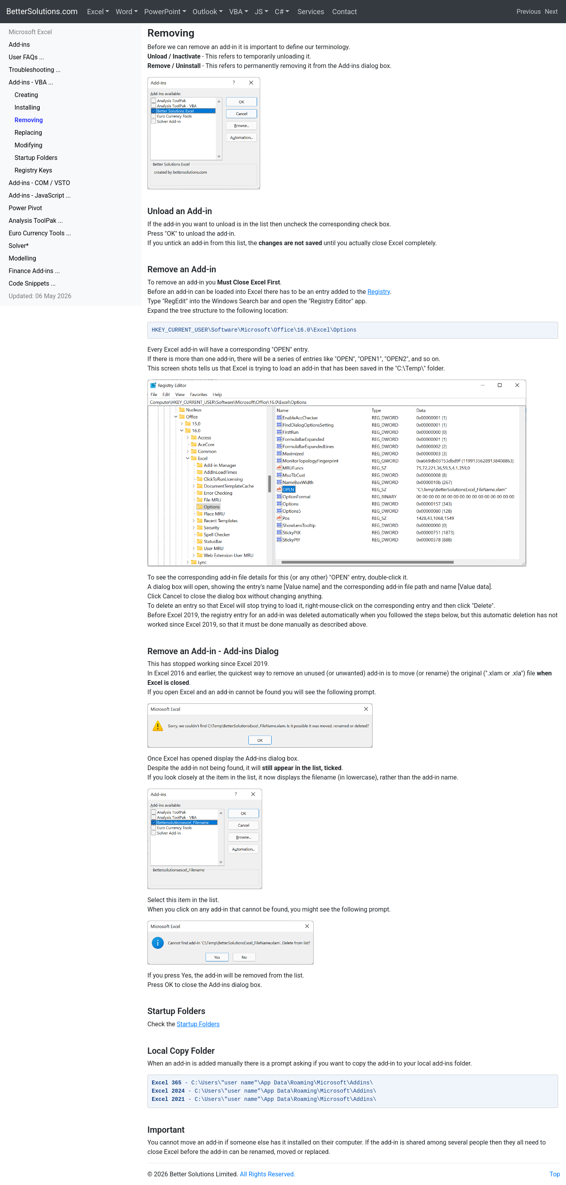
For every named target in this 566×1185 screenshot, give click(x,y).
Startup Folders (36, 157)
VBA (236, 11)
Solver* (19, 245)
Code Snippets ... (32, 283)
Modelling (22, 258)
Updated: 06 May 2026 (40, 296)
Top (554, 1174)
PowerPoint (162, 11)
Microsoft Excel (30, 32)
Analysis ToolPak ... (36, 220)
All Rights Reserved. (267, 1174)
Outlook (205, 11)
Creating (26, 95)
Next (551, 11)
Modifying (28, 145)
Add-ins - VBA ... (31, 82)
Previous (528, 11)
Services (310, 11)
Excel (95, 11)
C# (279, 11)
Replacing (28, 132)
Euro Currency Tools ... (40, 233)
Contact (344, 11)
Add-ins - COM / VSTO (39, 183)
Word (124, 11)
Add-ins (19, 44)
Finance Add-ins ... (34, 271)
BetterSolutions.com (42, 11)
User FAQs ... (26, 57)
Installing (27, 107)
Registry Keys (33, 170)
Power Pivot (25, 208)
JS (259, 11)
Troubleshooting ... (35, 69)
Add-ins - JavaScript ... (40, 195)
